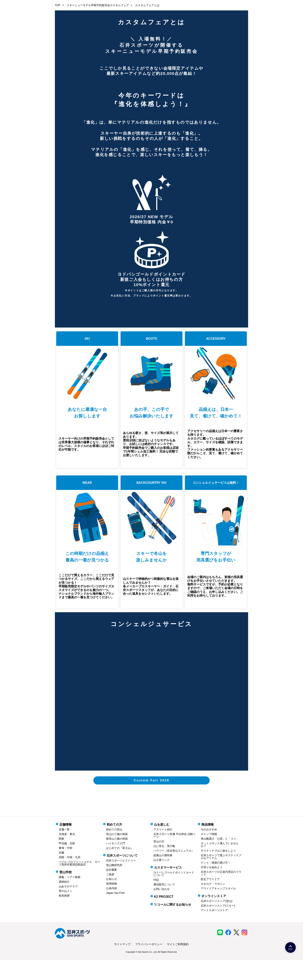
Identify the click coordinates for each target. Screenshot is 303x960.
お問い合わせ (161, 889)
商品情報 (207, 824)
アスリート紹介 (162, 829)
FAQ (156, 879)
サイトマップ (122, 944)
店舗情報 (65, 824)
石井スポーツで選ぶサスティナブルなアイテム (221, 857)
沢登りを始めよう (211, 867)
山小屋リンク (161, 859)
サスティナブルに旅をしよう (218, 850)
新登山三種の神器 (117, 838)
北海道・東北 (67, 834)
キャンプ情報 (209, 834)
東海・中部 (65, 847)
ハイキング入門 (115, 843)
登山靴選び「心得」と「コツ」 (220, 838)
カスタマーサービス (168, 867)
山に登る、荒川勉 (164, 846)
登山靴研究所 (114, 865)
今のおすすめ (209, 829)
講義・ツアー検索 (69, 877)
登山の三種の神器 (117, 834)
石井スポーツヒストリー (121, 860)
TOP (57, 5)
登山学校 (65, 872)
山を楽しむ (161, 824)
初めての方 (114, 824)
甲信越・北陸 (67, 843)
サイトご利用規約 (178, 944)
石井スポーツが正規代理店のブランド (221, 873)
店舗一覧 (64, 829)
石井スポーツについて (122, 855)
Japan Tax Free (115, 892)
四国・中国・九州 (69, 857)
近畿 (61, 852)
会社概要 (111, 869)
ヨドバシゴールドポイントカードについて (173, 874)
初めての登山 (114, 829)
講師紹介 (64, 881)
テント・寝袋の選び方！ (216, 862)
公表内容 (111, 888)
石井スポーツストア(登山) (216, 901)
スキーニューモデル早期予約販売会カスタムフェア (98, 5)
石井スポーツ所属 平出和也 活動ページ (174, 835)
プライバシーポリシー (148, 944)
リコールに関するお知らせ (172, 904)
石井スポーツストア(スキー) (218, 905)
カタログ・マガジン (213, 883)
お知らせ (111, 879)
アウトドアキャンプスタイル (218, 888)
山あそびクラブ (68, 886)
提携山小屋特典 (162, 855)
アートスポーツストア (214, 910)
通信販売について (164, 884)
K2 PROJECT (163, 896)
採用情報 (111, 883)
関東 (61, 838)
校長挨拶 (64, 895)
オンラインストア (213, 896)
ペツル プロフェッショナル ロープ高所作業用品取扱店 (79, 863)
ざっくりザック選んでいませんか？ (220, 845)
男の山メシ (65, 890)
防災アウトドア (210, 879)
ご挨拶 (110, 874)
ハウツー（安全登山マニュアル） (173, 850)
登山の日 (158, 841)
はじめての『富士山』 (119, 847)
